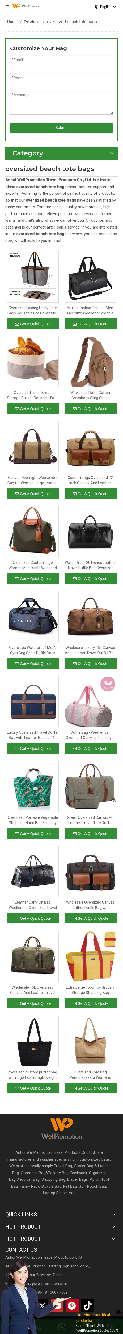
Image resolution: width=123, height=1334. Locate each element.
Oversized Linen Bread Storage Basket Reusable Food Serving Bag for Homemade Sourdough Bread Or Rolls (32, 396)
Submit (62, 128)
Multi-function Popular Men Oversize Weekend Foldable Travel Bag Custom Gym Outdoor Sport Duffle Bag (90, 311)
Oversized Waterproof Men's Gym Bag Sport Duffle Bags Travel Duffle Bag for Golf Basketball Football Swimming (32, 650)
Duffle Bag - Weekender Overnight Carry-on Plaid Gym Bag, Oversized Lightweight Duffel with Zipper (90, 735)
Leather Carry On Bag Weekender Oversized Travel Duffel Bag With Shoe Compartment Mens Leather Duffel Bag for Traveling (33, 905)
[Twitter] (42, 1305)
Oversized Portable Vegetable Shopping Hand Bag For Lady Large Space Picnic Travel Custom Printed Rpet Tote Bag (32, 820)
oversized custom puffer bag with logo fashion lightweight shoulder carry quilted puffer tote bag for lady (32, 1075)
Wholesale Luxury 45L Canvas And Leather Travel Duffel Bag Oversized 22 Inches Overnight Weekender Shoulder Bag (90, 650)
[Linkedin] (26, 1305)
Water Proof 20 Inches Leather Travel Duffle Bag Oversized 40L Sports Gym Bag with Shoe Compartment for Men (90, 565)
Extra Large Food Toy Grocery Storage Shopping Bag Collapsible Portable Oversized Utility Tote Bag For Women (90, 990)
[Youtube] (57, 1305)
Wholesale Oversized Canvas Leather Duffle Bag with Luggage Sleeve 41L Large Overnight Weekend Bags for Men (90, 905)
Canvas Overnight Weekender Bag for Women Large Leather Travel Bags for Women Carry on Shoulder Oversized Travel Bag (32, 481)
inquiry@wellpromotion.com (43, 1283)
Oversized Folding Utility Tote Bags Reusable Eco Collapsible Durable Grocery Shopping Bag (32, 311)
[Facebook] (11, 1305)
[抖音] (87, 1305)
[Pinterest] (72, 1305)
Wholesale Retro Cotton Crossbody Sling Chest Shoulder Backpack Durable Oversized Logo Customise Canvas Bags (90, 396)
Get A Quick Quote (33, 324)
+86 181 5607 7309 (52, 1292)
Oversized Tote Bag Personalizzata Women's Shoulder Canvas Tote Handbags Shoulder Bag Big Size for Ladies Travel (90, 1075)
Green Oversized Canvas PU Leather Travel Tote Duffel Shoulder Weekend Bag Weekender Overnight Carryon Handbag (90, 820)
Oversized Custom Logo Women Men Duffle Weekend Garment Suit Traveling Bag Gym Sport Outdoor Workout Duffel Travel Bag (33, 565)
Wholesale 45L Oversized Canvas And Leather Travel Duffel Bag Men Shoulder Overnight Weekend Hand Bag (33, 990)
